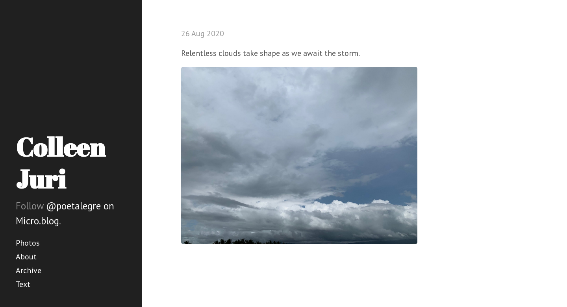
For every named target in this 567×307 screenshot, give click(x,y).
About (26, 257)
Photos (28, 243)
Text (23, 284)
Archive (28, 270)
